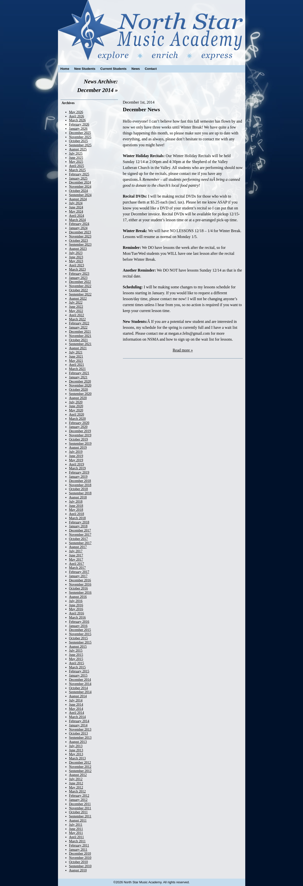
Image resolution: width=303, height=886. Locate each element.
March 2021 (77, 369)
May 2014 (76, 709)
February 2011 (79, 845)
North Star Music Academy (151, 30)
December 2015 (80, 630)
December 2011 (80, 804)
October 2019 (78, 439)
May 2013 (76, 754)
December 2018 (80, 481)
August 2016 (78, 597)
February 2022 (79, 323)
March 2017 (77, 568)
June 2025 (76, 158)
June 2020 (76, 406)
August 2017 (78, 547)
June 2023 (76, 257)
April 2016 (76, 613)
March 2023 (77, 269)
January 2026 (78, 128)
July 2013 (76, 746)
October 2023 (78, 240)
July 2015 (76, 650)
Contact (151, 69)
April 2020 (76, 414)
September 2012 (80, 771)
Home (64, 69)
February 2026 (79, 124)
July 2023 (76, 253)
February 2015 (79, 671)
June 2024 (76, 207)
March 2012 (77, 791)
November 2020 (80, 385)
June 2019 (76, 456)
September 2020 (80, 394)
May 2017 (76, 559)
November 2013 (80, 729)
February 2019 (79, 472)
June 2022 (76, 307)
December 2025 (80, 133)
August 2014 (78, 696)
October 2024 (78, 191)
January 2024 (78, 228)
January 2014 (78, 725)
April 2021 (76, 365)
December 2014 (80, 680)
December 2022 (80, 282)
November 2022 (80, 286)
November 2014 (80, 684)
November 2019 (80, 435)
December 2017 (80, 530)
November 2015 (80, 634)
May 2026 (76, 112)
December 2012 (80, 762)
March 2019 (77, 468)
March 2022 (77, 319)
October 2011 (78, 812)
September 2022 (80, 294)
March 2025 (77, 170)
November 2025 (80, 137)
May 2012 (76, 787)
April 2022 (76, 315)
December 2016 (80, 580)
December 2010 (80, 853)
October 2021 (78, 340)
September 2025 (80, 145)
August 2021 (78, 348)
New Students (84, 69)
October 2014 (78, 688)
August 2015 (78, 646)
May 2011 (76, 833)
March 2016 (77, 617)
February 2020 (79, 423)
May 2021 (76, 361)
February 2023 (79, 274)
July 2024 (76, 203)
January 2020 (78, 427)
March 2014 (77, 717)
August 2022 (78, 298)
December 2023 (80, 232)
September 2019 (80, 443)
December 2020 (80, 381)
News (136, 69)
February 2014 (79, 721)
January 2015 (78, 675)
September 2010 (80, 866)
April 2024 (76, 216)
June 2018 (76, 506)
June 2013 (76, 750)
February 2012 (79, 795)
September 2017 (80, 543)
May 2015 (76, 659)
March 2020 (77, 419)
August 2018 (78, 497)
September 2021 (80, 344)
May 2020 (76, 410)
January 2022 (78, 327)
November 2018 (80, 485)
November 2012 (80, 767)
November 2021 (80, 336)
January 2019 (78, 477)
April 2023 (76, 265)
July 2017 (76, 551)
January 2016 (78, 626)
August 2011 (78, 820)
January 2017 (78, 576)
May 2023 (76, 261)
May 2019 (76, 460)
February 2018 (79, 522)
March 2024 (77, 220)
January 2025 (78, 178)
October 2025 (78, 141)
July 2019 (76, 452)
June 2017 (76, 555)
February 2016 (79, 622)
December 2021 (80, 331)
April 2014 (76, 713)
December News (141, 109)
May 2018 (76, 510)
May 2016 (76, 609)
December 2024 (80, 182)
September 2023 (80, 244)
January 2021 (78, 377)
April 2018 (76, 514)
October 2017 (78, 539)
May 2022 (76, 311)
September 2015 (80, 642)
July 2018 (76, 501)
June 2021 (76, 356)
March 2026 (77, 120)
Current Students (113, 69)
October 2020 (78, 389)
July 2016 (76, 601)
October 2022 (78, 290)
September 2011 (80, 816)
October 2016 (78, 588)
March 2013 (77, 758)
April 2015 (76, 663)
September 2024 (80, 195)
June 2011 (76, 829)
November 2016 (80, 584)
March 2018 (77, 518)
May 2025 (76, 162)
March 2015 (77, 667)
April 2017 (76, 564)
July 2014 (76, 700)
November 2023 (80, 236)
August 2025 (78, 149)
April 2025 (76, 166)
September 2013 (80, 737)
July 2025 (76, 153)
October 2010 (78, 862)
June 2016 (76, 605)
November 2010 (80, 858)
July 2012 (76, 779)
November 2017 (80, 534)
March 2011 (77, 841)
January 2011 (78, 849)
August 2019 (78, 447)
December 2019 (80, 431)
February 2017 (79, 572)
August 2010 (78, 870)
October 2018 (78, 489)
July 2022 (76, 302)
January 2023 (78, 278)
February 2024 (79, 224)
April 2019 (76, 464)
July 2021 (76, 352)
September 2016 (80, 592)
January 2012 (78, 800)
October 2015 (78, 638)
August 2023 (78, 249)
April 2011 (76, 837)
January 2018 (78, 526)
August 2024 (78, 199)
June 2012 (76, 783)
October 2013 (78, 733)
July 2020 (76, 402)
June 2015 (76, 655)
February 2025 (79, 174)
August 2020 (78, 398)
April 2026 (76, 116)
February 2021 (79, 373)
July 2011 (75, 825)
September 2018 (80, 493)
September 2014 (80, 692)
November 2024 (80, 186)
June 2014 (76, 704)
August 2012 (78, 775)
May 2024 (76, 211)
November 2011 (80, 808)
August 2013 (78, 742)
